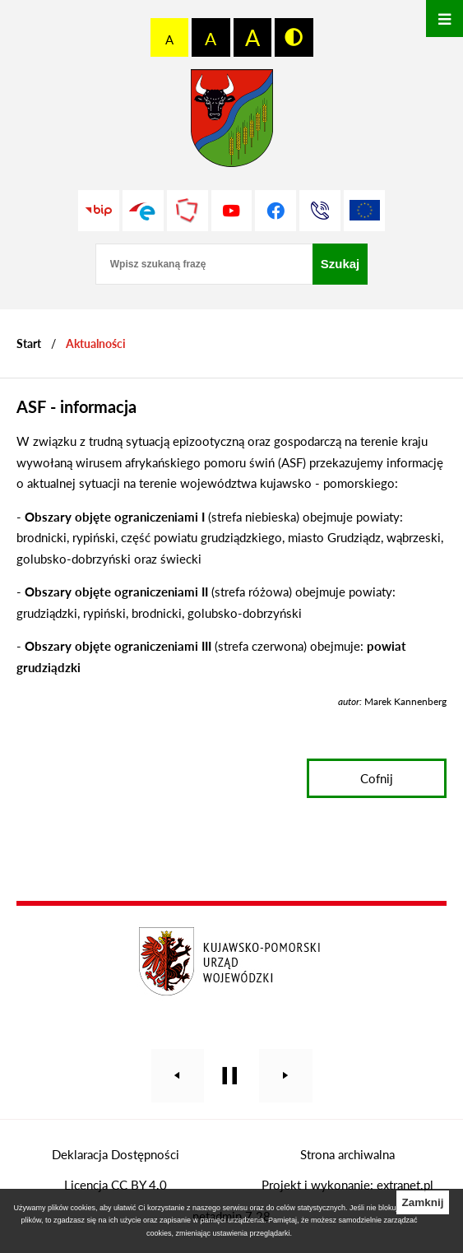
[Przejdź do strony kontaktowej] (319, 210)
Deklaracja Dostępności (115, 1154)
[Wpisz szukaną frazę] (204, 264)
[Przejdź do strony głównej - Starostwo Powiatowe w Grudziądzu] (232, 122)
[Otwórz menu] (444, 18)
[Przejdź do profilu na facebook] (275, 210)
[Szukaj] (340, 264)
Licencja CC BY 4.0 (115, 1184)
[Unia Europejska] (364, 210)
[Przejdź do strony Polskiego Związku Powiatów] (187, 210)
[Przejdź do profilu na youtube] (231, 210)
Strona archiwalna (347, 1154)
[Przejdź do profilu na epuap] (143, 210)
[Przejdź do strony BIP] (98, 210)
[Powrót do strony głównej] (28, 343)
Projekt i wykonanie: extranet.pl (347, 1184)
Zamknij (422, 1202)
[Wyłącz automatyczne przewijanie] (229, 1075)
